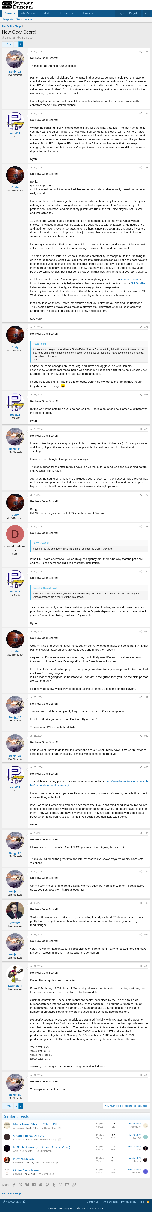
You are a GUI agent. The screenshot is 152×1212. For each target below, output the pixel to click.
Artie (15, 1151)
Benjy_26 (10, 37)
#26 (146, 429)
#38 (146, 966)
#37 (146, 934)
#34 (146, 833)
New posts (7, 19)
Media (47, 13)
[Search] (146, 13)
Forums (10, 13)
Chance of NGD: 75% (28, 1136)
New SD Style (12, 1201)
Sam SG (137, 1138)
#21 (146, 51)
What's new (28, 13)
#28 (146, 526)
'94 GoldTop (138, 283)
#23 (146, 167)
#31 (146, 697)
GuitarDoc (136, 1172)
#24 (146, 327)
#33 (146, 767)
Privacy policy (128, 1201)
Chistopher (18, 1139)
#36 (146, 903)
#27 (146, 495)
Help (141, 1201)
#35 (146, 871)
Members (87, 13)
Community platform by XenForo (76, 1209)
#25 (146, 394)
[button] (38, 13)
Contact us (92, 1201)
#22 (146, 113)
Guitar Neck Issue (26, 1170)
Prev (8, 44)
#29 (146, 571)
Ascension (18, 1128)
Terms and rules (109, 1201)
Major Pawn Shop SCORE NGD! (36, 1124)
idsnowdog (18, 1162)
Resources (66, 13)
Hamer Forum (129, 279)
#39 (146, 1075)
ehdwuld (17, 1174)
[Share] (140, 52)
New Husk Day (23, 1159)
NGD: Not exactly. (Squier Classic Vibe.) (41, 1147)
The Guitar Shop (48, 1128)
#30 (146, 631)
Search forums (24, 19)
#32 (146, 735)
